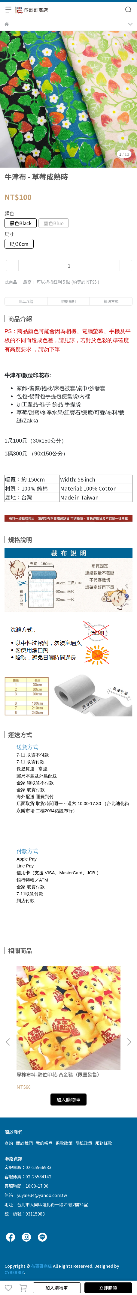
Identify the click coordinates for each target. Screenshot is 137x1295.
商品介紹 (26, 301)
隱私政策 (83, 1143)
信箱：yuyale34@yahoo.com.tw (36, 1195)
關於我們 (24, 1143)
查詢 (9, 1143)
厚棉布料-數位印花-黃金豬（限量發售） (59, 1074)
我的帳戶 (44, 1143)
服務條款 (103, 1143)
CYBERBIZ (14, 1272)
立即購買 (108, 1288)
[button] (128, 1042)
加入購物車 (56, 1288)
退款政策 (64, 1143)
